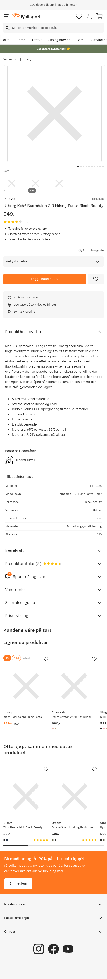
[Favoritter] (79, 16)
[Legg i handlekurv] (44, 279)
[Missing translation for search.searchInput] (7, 28)
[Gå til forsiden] (26, 16)
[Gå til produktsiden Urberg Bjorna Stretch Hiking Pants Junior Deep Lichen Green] (74, 796)
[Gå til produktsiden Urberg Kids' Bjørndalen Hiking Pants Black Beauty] (25, 686)
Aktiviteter (98, 40)
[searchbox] (57, 28)
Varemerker (10, 59)
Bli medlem (18, 883)
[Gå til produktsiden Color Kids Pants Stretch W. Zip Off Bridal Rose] (74, 686)
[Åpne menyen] (6, 16)
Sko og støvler (59, 40)
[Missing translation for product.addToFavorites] (96, 279)
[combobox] (53, 28)
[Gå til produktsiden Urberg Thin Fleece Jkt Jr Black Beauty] (25, 796)
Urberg (27, 59)
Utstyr (37, 40)
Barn (80, 40)
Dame (20, 40)
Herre (5, 40)
